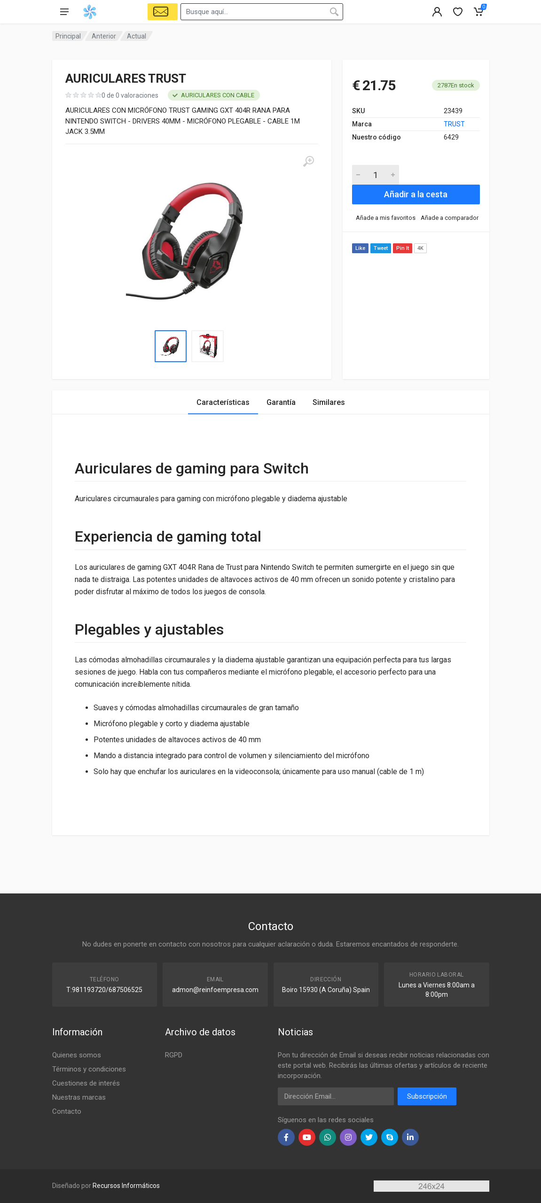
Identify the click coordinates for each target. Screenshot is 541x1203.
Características (223, 402)
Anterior (104, 36)
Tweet (381, 248)
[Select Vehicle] (163, 11)
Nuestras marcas (79, 1097)
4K (420, 248)
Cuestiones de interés (86, 1083)
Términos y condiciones (89, 1069)
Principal (68, 36)
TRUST (454, 124)
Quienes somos (76, 1055)
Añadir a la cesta (415, 194)
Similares (329, 402)
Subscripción (427, 1096)
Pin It (402, 248)
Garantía (281, 402)
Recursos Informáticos (126, 1185)
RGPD (173, 1055)
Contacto (66, 1111)
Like (360, 248)
